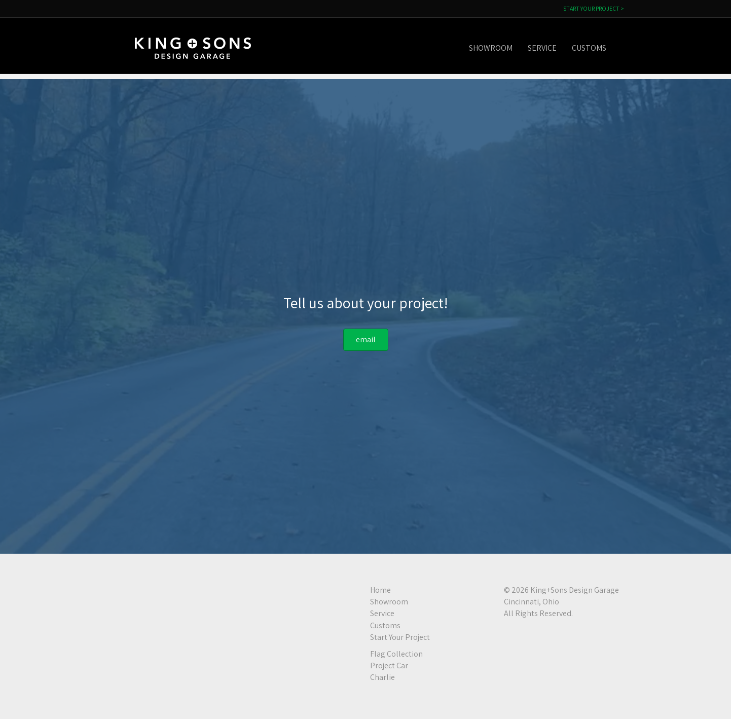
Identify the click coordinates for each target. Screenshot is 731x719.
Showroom (501, 48)
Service (552, 48)
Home (380, 590)
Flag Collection (396, 654)
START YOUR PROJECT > (593, 8)
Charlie (382, 677)
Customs (599, 48)
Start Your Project (400, 637)
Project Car (389, 665)
